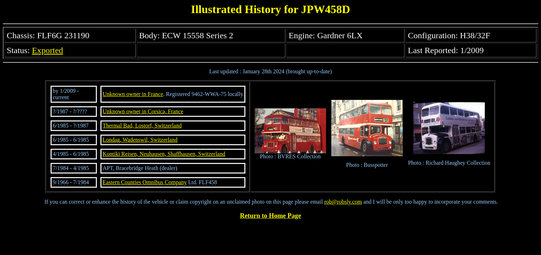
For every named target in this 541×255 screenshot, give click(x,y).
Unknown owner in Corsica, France (143, 111)
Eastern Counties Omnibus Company (145, 182)
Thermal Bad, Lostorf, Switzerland (142, 126)
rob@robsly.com (343, 202)
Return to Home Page (270, 215)
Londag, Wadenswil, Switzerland (140, 140)
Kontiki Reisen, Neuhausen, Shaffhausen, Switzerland (164, 154)
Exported (47, 50)
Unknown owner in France (133, 94)
